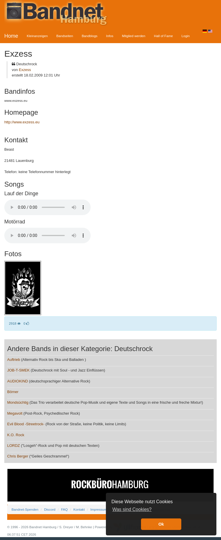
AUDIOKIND (17, 381)
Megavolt (14, 413)
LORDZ (13, 445)
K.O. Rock (15, 435)
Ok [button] (161, 524)
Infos (109, 36)
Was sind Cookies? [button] (131, 509)
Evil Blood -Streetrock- (25, 424)
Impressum (98, 509)
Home (11, 36)
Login (186, 36)
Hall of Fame (163, 36)
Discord (49, 509)
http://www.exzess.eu (21, 122)
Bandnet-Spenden (25, 509)
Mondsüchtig (18, 402)
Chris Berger (17, 456)
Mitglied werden (133, 36)
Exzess (25, 70)
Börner (12, 392)
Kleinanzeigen (37, 36)
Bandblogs (90, 36)
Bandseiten (64, 36)
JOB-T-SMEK (18, 370)
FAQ (64, 509)
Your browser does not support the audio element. (47, 207)
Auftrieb (13, 359)
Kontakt (79, 509)
